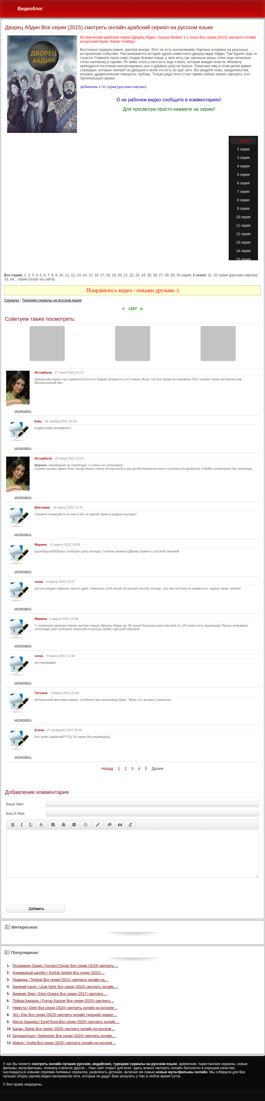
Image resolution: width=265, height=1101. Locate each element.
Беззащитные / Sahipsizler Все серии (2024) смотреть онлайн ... (64, 1045)
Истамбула (43, 372)
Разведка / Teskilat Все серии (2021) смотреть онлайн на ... (60, 988)
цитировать (22, 411)
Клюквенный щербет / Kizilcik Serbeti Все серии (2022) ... (59, 981)
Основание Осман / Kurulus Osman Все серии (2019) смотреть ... (65, 974)
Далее (158, 768)
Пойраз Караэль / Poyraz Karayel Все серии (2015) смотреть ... (63, 1010)
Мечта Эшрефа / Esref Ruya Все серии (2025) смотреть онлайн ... (66, 1031)
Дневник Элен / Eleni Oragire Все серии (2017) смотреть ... (60, 1003)
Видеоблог (30, 8)
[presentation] (50, 900)
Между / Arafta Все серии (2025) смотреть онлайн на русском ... (64, 1052)
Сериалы (11, 300)
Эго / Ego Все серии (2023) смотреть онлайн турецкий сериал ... (65, 1024)
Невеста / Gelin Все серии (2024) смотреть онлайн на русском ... (65, 1017)
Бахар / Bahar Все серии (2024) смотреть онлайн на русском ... (64, 1038)
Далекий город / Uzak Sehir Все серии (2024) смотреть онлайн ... (65, 995)
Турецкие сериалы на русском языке (52, 300)
